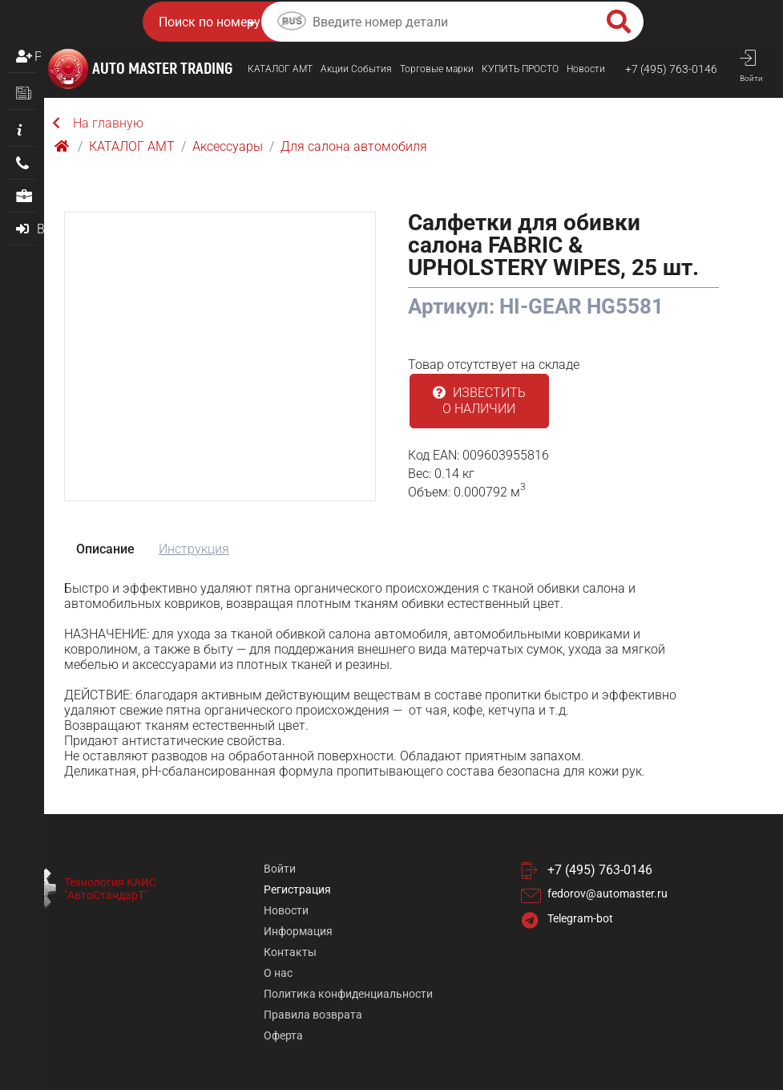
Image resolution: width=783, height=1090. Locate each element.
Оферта (283, 1035)
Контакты (290, 952)
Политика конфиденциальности (348, 993)
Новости (586, 69)
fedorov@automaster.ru (607, 893)
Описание (105, 549)
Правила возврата (313, 1014)
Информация (298, 931)
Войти (280, 868)
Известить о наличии (479, 400)
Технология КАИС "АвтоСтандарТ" (110, 889)
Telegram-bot (580, 918)
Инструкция (194, 549)
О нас (278, 972)
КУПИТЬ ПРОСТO (520, 69)
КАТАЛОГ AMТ (280, 69)
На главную (97, 123)
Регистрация (37, 56)
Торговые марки (437, 69)
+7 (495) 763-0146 (671, 69)
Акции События (356, 69)
